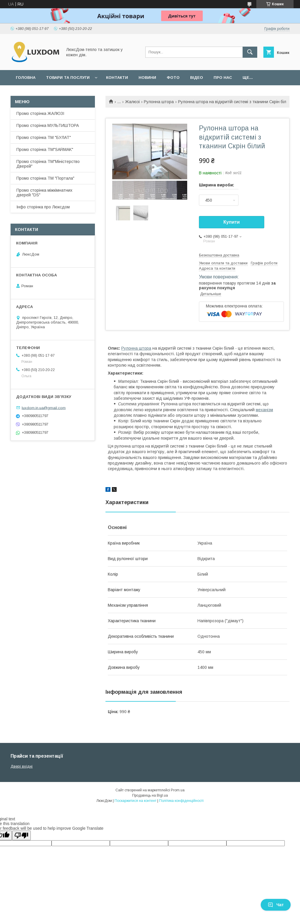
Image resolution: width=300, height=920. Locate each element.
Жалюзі (132, 101)
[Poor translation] (21, 835)
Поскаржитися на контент (135, 801)
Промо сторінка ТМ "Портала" (45, 178)
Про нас (223, 77)
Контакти (117, 77)
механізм (264, 409)
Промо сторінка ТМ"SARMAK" (44, 149)
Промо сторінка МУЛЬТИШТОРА (47, 125)
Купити (232, 222)
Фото (173, 77)
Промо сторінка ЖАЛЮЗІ (40, 113)
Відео (196, 77)
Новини (147, 77)
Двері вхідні (22, 766)
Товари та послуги (68, 77)
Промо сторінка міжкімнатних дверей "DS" (44, 192)
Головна (25, 77)
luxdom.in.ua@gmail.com (44, 407)
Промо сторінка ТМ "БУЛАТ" (43, 137)
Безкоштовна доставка (219, 255)
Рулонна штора (159, 101)
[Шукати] (250, 52)
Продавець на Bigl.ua (150, 795)
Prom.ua (178, 790)
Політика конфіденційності (181, 801)
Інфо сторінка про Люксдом (43, 207)
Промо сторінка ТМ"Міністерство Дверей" (48, 164)
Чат (276, 904)
